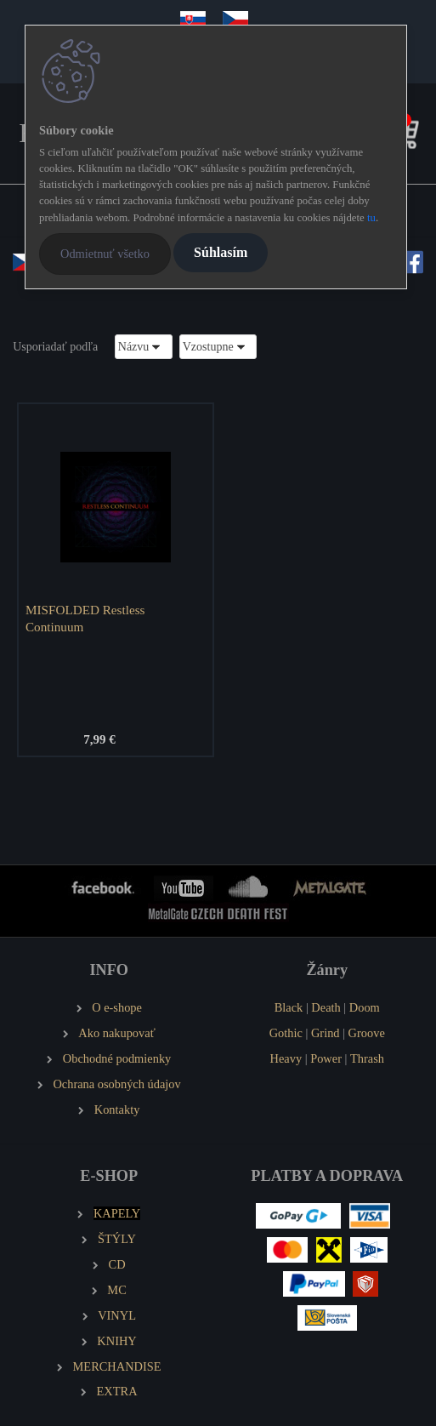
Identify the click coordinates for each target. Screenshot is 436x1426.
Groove (366, 1033)
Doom (364, 1007)
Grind (325, 1033)
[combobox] (144, 346)
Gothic (286, 1033)
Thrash (367, 1058)
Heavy (286, 1058)
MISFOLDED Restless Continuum (85, 618)
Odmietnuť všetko (105, 253)
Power (326, 1058)
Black (289, 1007)
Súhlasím (220, 252)
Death (325, 1007)
